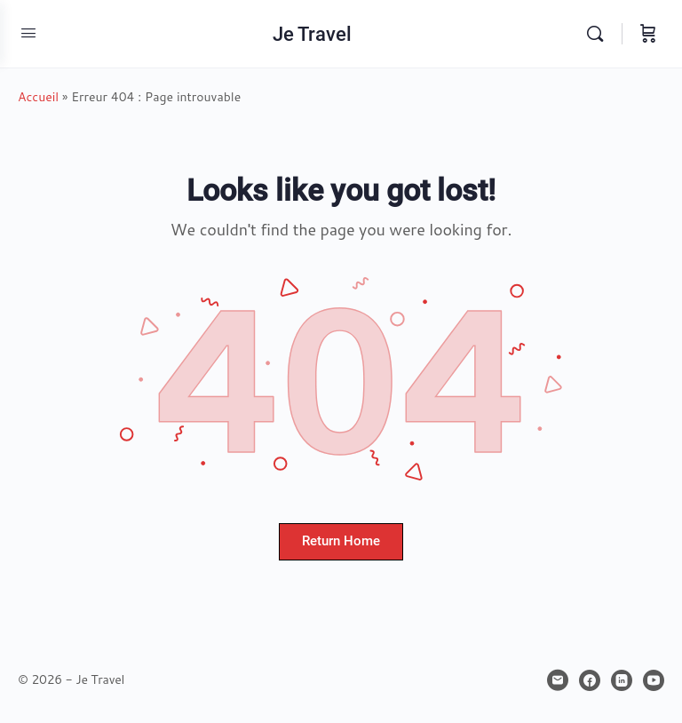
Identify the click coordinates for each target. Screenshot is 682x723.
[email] (557, 680)
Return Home (341, 541)
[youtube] (653, 680)
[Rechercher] (599, 34)
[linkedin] (621, 680)
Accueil (38, 97)
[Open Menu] (28, 32)
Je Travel (312, 34)
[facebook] (589, 680)
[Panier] (648, 34)
